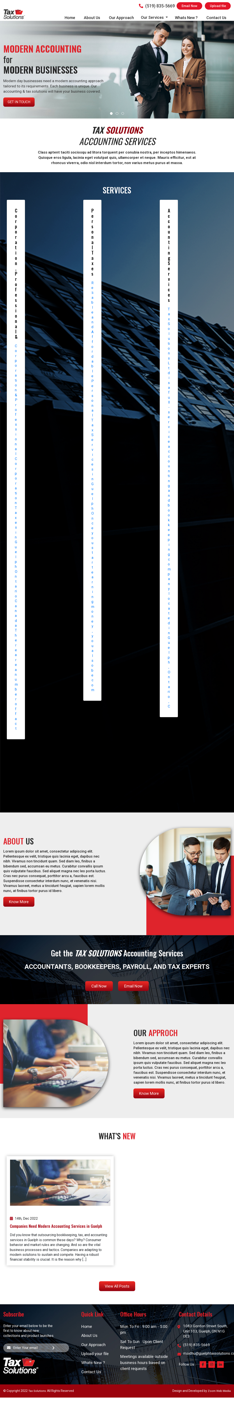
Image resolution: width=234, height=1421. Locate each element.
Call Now (99, 986)
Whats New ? (186, 18)
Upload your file (95, 1354)
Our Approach (121, 18)
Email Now (189, 6)
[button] (111, 113)
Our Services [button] (153, 17)
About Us (92, 18)
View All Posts (117, 1286)
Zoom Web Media (218, 1392)
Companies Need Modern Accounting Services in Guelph (56, 1226)
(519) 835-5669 (155, 6)
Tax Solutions (37, 1392)
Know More (19, 902)
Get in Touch (19, 102)
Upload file (217, 6)
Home (70, 18)
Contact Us (216, 18)
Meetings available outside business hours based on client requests (144, 1364)
